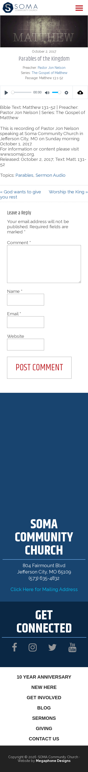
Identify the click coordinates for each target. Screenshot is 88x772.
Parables (24, 175)
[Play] (6, 92)
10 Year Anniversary (44, 677)
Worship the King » (68, 191)
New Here (44, 687)
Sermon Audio (50, 175)
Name (15, 291)
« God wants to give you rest (20, 194)
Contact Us (44, 738)
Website (15, 336)
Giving (44, 728)
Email (14, 313)
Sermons (44, 718)
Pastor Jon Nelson (51, 68)
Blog (44, 707)
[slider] (21, 92)
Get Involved (44, 697)
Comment (19, 242)
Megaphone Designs (53, 761)
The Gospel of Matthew (49, 73)
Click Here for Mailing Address (44, 589)
